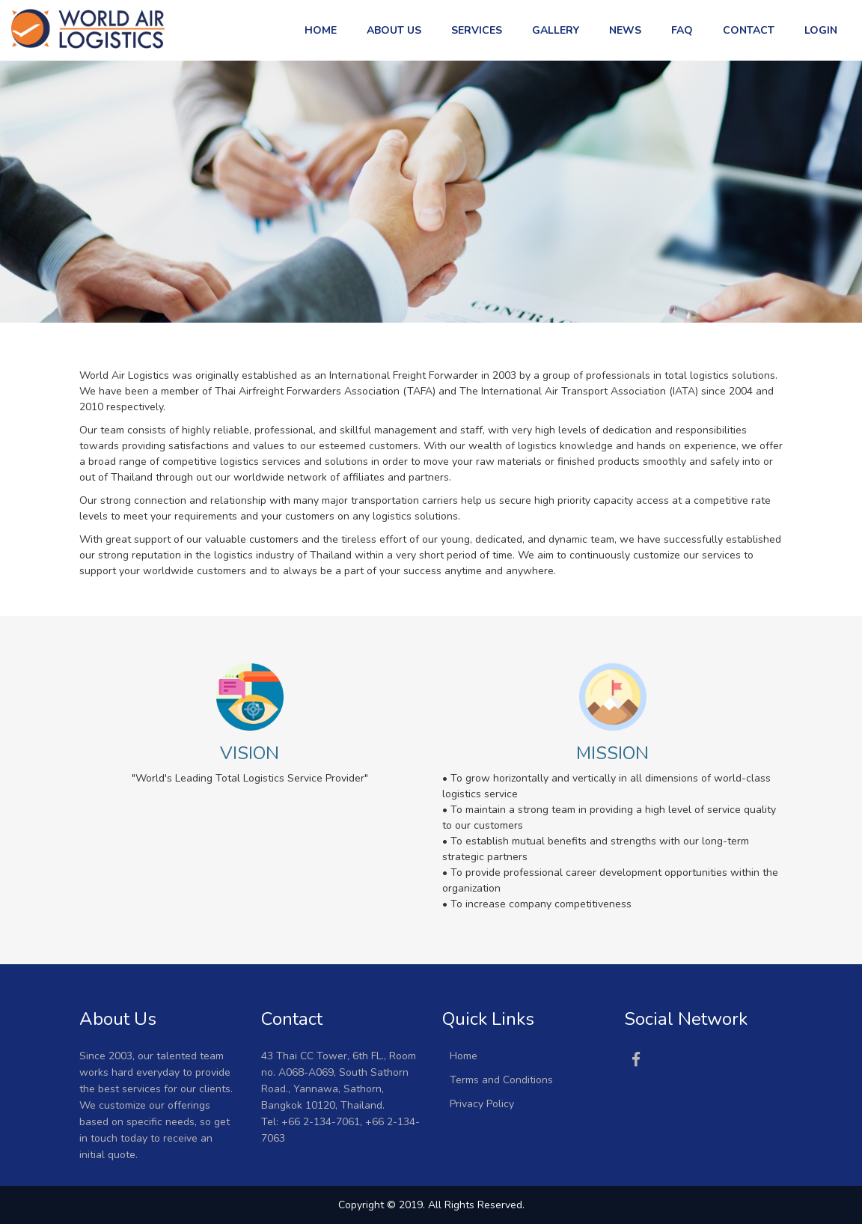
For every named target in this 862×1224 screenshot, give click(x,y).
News (625, 30)
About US (394, 30)
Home (321, 30)
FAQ (682, 30)
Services (476, 30)
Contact (748, 30)
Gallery (555, 30)
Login (820, 30)
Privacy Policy (482, 1104)
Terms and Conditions (501, 1080)
